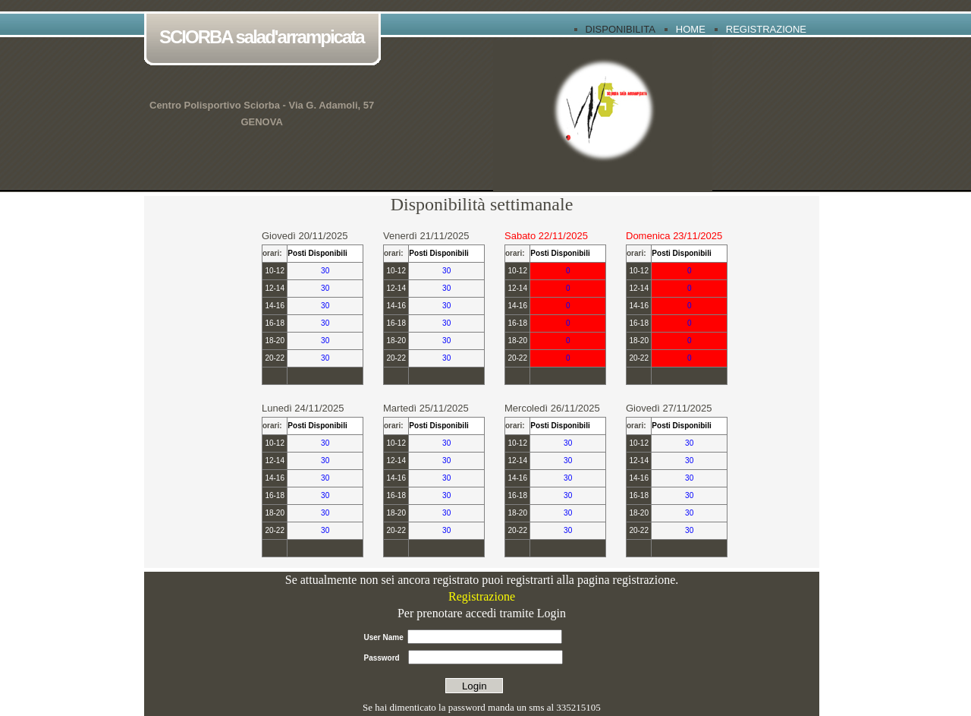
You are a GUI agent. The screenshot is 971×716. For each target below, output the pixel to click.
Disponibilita (620, 29)
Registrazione (766, 29)
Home (690, 29)
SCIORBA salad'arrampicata (265, 38)
